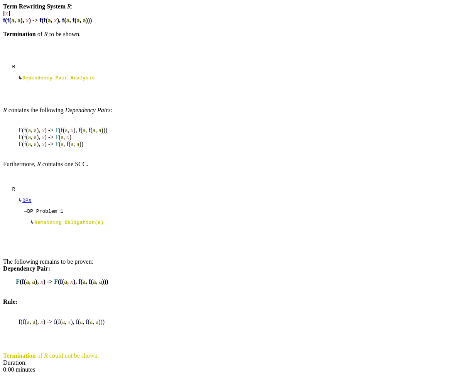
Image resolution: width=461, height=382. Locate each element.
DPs (26, 203)
